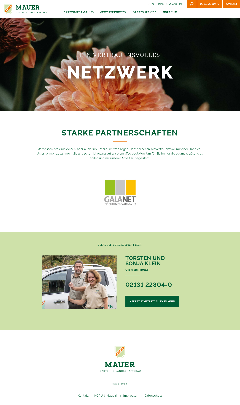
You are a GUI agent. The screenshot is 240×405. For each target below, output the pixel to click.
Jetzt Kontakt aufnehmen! (153, 301)
